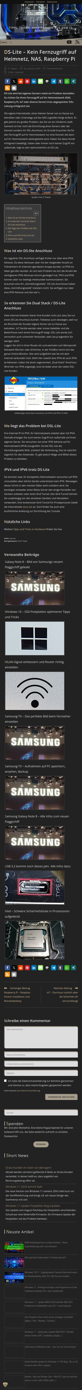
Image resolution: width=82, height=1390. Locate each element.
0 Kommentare (55, 68)
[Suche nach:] (10, 42)
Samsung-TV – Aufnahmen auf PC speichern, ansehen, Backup (35, 769)
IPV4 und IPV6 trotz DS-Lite (21, 235)
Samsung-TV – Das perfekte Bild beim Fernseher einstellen (37, 719)
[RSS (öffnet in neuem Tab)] (77, 42)
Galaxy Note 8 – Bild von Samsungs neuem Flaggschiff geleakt (34, 564)
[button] (7, 81)
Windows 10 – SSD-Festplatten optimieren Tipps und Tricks (37, 614)
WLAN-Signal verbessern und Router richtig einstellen (34, 664)
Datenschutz (52, 2)
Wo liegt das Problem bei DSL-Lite (22, 230)
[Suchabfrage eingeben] (41, 1112)
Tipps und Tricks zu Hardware (29, 529)
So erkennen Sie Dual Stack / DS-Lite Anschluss (22, 223)
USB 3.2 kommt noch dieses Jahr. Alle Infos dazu (38, 866)
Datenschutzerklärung (30, 1090)
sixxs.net (27, 506)
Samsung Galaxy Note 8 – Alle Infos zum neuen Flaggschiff (37, 819)
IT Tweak (12, 68)
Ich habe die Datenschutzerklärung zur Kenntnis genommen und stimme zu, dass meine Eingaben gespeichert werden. (41, 1083)
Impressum (29, 2)
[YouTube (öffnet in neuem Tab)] (69, 42)
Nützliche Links (15, 238)
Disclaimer (40, 2)
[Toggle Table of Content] (34, 213)
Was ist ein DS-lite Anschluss (22, 217)
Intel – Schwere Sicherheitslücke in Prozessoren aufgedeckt (37, 913)
